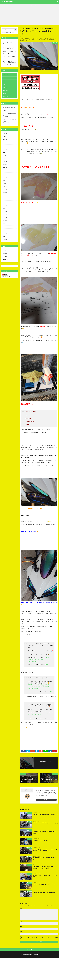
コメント (22, 908)
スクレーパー (51, 38)
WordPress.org (6, 269)
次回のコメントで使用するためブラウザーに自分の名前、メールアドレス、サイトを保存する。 (39, 938)
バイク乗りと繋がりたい (32, 39)
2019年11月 (5, 231)
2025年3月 (5, 151)
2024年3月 (5, 161)
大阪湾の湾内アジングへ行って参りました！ (9, 43)
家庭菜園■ (6, 78)
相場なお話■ (6, 91)
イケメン (31, 38)
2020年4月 (5, 214)
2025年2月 (5, 155)
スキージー (47, 38)
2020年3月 (5, 218)
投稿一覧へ (46, 799)
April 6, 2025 (49, 692)
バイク (26, 39)
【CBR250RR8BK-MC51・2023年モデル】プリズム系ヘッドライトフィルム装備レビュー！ (29, 5)
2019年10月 (5, 234)
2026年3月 (5, 135)
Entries (5, 262)
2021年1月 (5, 191)
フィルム (39, 39)
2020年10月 (5, 198)
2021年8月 (5, 178)
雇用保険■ (6, 98)
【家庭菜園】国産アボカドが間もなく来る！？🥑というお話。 (9, 57)
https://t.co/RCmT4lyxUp (35, 714)
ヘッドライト (43, 39)
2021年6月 (5, 181)
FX (12, 32)
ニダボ (23, 39)
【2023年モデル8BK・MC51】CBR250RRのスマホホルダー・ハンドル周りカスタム (45, 849)
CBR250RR (8, 5)
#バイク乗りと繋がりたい (40, 659)
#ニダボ (48, 657)
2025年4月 (5, 148)
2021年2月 (5, 188)
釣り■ (5, 94)
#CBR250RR (31, 659)
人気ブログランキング (6, 285)
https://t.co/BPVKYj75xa (34, 688)
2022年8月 (5, 175)
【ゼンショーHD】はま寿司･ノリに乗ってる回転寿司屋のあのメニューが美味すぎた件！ (9, 63)
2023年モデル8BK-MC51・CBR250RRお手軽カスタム (45, 858)
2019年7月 (5, 244)
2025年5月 (5, 145)
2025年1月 (5, 158)
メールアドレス (23, 926)
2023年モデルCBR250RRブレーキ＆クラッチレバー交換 (45, 876)
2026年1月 (5, 141)
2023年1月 (5, 171)
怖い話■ (5, 81)
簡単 (50, 39)
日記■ (5, 84)
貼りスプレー (53, 39)
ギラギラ (42, 38)
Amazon (22, 38)
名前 (21, 921)
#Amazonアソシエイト (33, 686)
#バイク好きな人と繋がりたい (44, 685)
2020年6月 (5, 208)
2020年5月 (5, 211)
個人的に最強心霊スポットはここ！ (9, 110)
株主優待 (6, 88)
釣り (3, 32)
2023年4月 (5, 168)
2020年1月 (5, 224)
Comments (6, 265)
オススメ (35, 38)
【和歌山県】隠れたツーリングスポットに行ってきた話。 (45, 832)
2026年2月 (5, 138)
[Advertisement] (29, 15)
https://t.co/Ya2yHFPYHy (34, 661)
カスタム (38, 38)
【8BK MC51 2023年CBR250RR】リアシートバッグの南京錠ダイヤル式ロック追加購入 (45, 867)
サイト (21, 931)
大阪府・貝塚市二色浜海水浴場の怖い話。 (9, 116)
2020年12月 (5, 195)
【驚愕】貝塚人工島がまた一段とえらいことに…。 (9, 52)
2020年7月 (5, 204)
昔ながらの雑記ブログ (7, 1)
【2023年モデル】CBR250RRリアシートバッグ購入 (45, 823)
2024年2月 (5, 165)
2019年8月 (5, 241)
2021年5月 (5, 185)
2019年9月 (5, 238)
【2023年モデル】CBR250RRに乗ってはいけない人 (45, 815)
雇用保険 (7, 32)
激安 (48, 39)
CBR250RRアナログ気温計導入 (41, 840)
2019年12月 (5, 228)
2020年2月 (5, 221)
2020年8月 (5, 201)
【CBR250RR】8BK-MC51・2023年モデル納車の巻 (45, 893)
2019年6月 (5, 248)
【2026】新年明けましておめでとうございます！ (45, 884)
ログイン (4, 259)
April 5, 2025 (49, 664)
